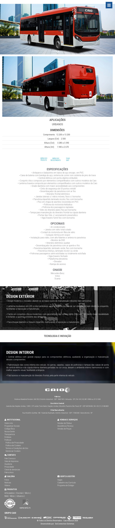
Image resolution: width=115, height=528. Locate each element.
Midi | (7, 496)
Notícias (8, 482)
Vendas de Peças (64, 429)
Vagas (59, 480)
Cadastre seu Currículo (66, 482)
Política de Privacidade (15, 442)
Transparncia (10, 434)
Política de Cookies (13, 445)
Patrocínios (9, 472)
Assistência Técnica (65, 426)
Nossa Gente (10, 431)
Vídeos (7, 485)
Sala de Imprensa (11, 461)
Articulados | (10, 493)
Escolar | (20, 493)
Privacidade (9, 467)
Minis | (12, 496)
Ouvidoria (8, 464)
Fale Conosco (10, 458)
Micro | (28, 493)
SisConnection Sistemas (64, 524)
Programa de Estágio (65, 485)
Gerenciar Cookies (13, 451)
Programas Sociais (12, 426)
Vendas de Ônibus (64, 423)
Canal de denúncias (12, 469)
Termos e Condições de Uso (17, 448)
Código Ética (10, 429)
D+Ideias (8, 437)
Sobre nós (9, 423)
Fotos (7, 480)
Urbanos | (20, 496)
